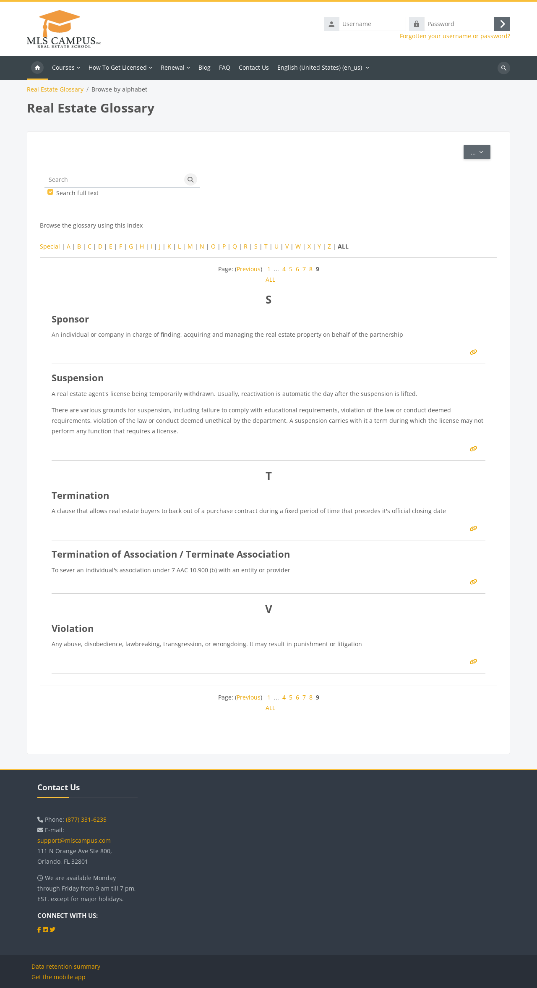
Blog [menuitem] (204, 69)
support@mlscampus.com (74, 840)
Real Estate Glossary (55, 91)
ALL (270, 281)
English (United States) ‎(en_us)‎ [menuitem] (319, 69)
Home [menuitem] (37, 69)
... (480, 153)
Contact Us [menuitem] (254, 69)
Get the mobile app (58, 977)
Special (50, 248)
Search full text (77, 195)
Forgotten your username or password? (455, 37)
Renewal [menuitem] (173, 69)
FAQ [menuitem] (224, 69)
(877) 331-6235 (86, 819)
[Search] (113, 182)
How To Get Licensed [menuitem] (118, 69)
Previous (249, 271)
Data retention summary (65, 966)
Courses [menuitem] (63, 69)
